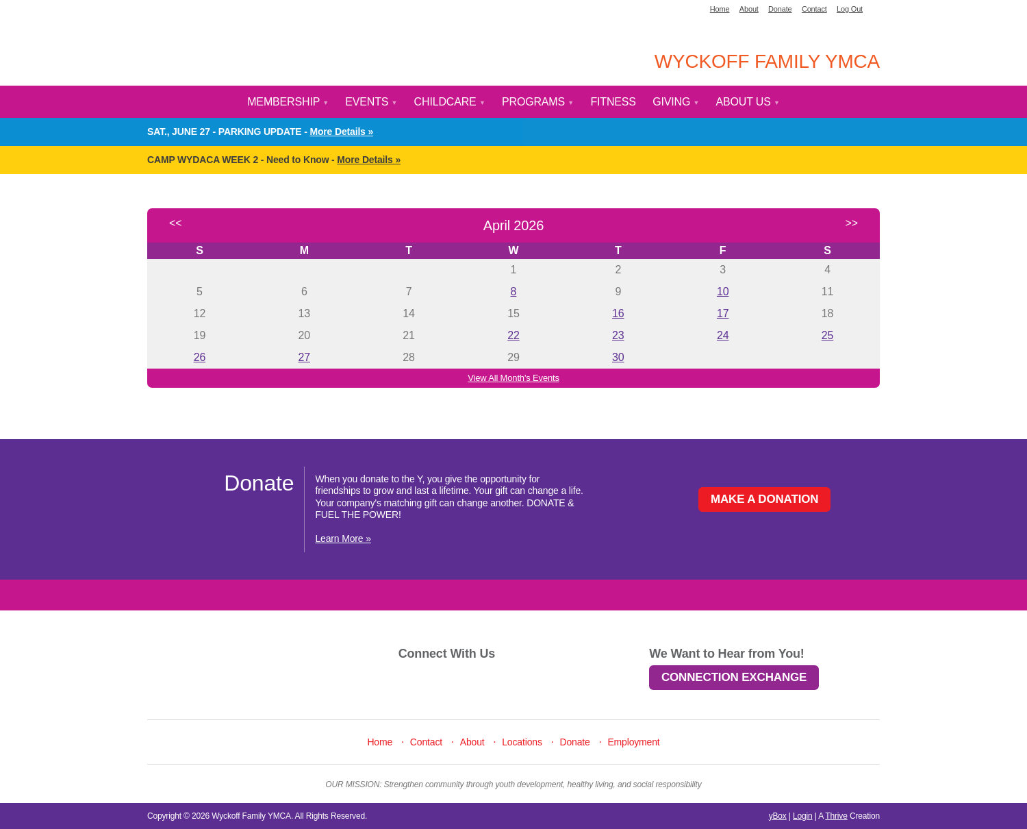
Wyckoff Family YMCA (767, 61)
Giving (675, 102)
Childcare (449, 102)
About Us (748, 102)
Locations (522, 742)
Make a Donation (765, 499)
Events (371, 102)
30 (618, 357)
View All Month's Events (513, 378)
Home (720, 9)
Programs (538, 102)
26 (199, 357)
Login (803, 816)
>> (852, 223)
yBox (778, 816)
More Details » (341, 131)
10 (722, 291)
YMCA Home (231, 51)
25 (827, 335)
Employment (633, 742)
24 (722, 335)
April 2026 (513, 225)
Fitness (612, 102)
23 (618, 335)
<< (175, 223)
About (749, 9)
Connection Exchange (734, 677)
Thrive (836, 816)
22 (513, 335)
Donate (780, 9)
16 (618, 313)
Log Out (850, 9)
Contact (814, 9)
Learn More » (342, 538)
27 (304, 357)
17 (722, 313)
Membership (288, 102)
